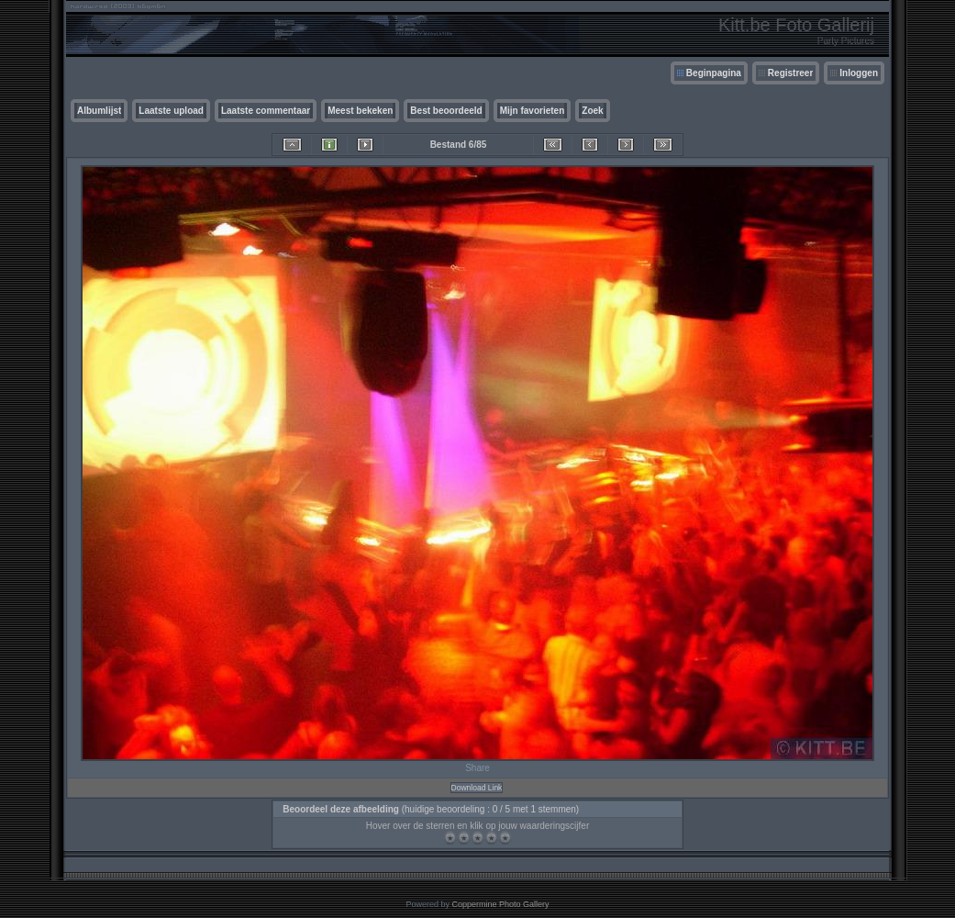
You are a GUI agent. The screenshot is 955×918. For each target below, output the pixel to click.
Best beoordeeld (446, 111)
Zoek (592, 111)
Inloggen (858, 73)
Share (477, 768)
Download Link (477, 787)
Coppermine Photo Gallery (500, 904)
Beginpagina (713, 73)
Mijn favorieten (532, 111)
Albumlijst (99, 111)
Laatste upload (171, 111)
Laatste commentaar (265, 111)
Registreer (790, 73)
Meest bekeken (360, 111)
